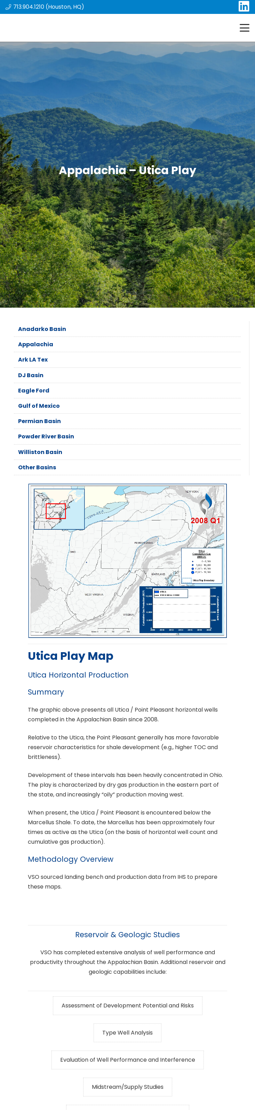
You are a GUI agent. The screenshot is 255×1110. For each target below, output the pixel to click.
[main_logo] (28, 27)
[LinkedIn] (244, 6)
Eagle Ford (33, 391)
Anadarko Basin (42, 329)
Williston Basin (40, 452)
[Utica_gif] (127, 561)
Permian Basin (39, 421)
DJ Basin (30, 375)
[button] (244, 28)
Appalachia (35, 344)
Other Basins (37, 467)
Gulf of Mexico (39, 406)
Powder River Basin (46, 436)
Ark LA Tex (33, 360)
